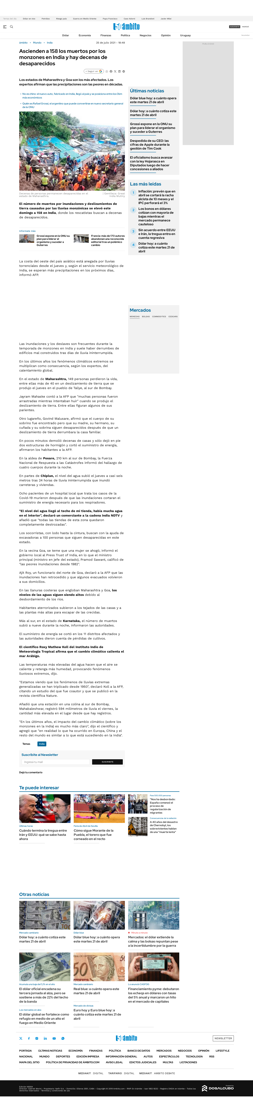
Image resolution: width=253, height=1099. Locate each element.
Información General (121, 1056)
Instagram (36, 1038)
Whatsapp (62, 1038)
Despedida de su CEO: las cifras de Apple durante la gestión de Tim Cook (150, 145)
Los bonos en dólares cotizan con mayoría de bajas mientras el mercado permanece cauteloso (156, 216)
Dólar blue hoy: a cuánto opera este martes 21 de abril (153, 100)
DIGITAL (90, 1073)
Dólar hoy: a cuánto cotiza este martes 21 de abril (153, 113)
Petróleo (46, 19)
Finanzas (106, 35)
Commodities (159, 316)
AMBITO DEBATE (157, 1073)
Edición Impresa (87, 1056)
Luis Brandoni (148, 19)
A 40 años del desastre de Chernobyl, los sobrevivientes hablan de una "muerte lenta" (164, 827)
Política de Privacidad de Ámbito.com (72, 1062)
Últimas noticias (50, 1050)
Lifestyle (222, 1050)
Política (125, 35)
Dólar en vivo (29, 19)
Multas (168, 1062)
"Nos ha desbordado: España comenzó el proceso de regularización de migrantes (162, 806)
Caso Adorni (129, 19)
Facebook (29, 1038)
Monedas (135, 316)
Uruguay (185, 35)
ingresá (245, 27)
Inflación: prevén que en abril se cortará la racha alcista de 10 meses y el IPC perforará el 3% (156, 197)
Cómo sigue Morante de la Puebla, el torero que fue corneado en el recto (93, 834)
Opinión (166, 35)
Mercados (164, 1050)
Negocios (145, 35)
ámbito (23, 42)
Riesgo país (61, 19)
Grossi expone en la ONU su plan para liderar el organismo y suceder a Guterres (53, 240)
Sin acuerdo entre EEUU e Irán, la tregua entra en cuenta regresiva (156, 234)
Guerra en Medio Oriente (84, 19)
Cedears (173, 316)
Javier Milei (166, 19)
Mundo (37, 42)
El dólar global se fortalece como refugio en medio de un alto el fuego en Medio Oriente (44, 1018)
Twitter (20, 1038)
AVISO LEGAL (114, 1062)
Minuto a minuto (139, 932)
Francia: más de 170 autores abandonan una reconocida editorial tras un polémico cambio (108, 240)
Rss (211, 1056)
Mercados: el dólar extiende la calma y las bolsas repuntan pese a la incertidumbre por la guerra (153, 941)
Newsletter (245, 35)
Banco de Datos (138, 1050)
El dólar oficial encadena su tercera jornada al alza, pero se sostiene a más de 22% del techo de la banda (43, 995)
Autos (148, 1056)
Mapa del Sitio (29, 1062)
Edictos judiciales (142, 1062)
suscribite (234, 27)
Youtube (54, 1038)
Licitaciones (188, 1062)
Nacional (26, 1056)
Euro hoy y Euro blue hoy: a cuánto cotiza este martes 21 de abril (97, 1014)
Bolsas (146, 316)
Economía (85, 35)
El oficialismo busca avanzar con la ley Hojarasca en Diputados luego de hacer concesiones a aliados (151, 163)
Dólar (65, 35)
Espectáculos (169, 1056)
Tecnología (194, 1056)
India (50, 42)
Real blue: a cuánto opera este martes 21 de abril (96, 991)
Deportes (63, 1056)
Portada (25, 1050)
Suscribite (107, 762)
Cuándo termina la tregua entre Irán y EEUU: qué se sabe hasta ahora (43, 834)
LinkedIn (45, 1038)
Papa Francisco (110, 19)
